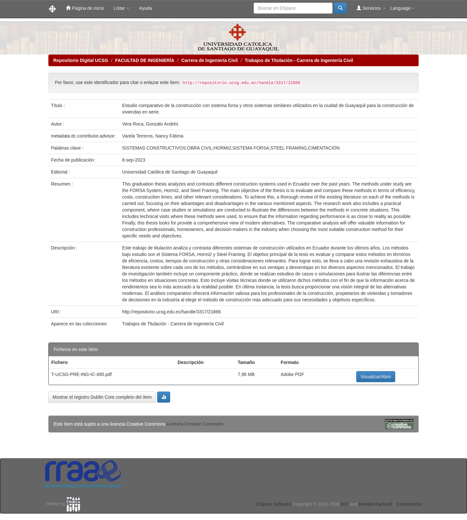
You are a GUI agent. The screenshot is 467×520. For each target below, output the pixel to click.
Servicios (371, 8)
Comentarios (409, 504)
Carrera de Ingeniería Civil (209, 60)
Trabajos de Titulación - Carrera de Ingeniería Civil (299, 60)
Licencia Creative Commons (195, 424)
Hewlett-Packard (375, 504)
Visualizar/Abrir (375, 376)
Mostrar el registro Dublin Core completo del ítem (102, 397)
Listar (121, 8)
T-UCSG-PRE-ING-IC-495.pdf (81, 374)
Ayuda (145, 8)
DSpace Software (273, 504)
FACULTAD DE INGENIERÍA (144, 60)
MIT (344, 504)
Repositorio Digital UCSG (80, 60)
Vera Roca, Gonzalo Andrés (150, 124)
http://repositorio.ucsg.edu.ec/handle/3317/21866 (171, 311)
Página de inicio (85, 8)
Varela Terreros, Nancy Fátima (152, 136)
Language (402, 8)
